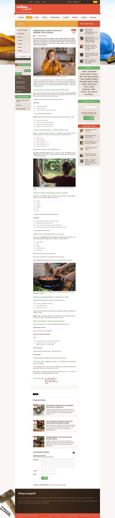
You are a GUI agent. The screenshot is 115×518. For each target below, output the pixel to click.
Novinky (95, 76)
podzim (88, 79)
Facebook (19, 2)
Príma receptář (24, 8)
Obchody (93, 17)
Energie (20, 40)
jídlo (81, 76)
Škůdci (90, 94)
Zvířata (44, 17)
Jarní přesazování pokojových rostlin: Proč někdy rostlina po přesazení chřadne (59, 422)
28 (18, 73)
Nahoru (95, 515)
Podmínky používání (85, 515)
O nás (43, 2)
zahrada (91, 87)
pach (55, 378)
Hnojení (94, 74)
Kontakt (37, 2)
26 (29, 70)
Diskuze (74, 17)
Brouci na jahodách (20, 108)
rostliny (90, 81)
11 (27, 64)
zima (52, 381)
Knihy (90, 76)
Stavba (20, 47)
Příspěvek (36, 459)
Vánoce (94, 84)
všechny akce (19, 91)
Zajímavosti (86, 89)
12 (29, 64)
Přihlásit (69, 2)
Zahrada (21, 17)
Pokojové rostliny (23, 30)
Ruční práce (21, 33)
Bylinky (84, 71)
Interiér (42, 378)
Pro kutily (83, 81)
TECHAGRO (18, 76)
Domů (30, 2)
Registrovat (76, 2)
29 (20, 73)
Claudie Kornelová (42, 35)
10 (25, 64)
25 (27, 70)
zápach (48, 381)
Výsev (86, 87)
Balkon (20, 50)
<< (16, 56)
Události (84, 17)
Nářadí (20, 44)
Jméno (35, 470)
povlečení (48, 380)
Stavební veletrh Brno (20, 81)
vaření (53, 380)
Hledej (95, 1)
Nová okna (18, 105)
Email (34, 474)
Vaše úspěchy (55, 17)
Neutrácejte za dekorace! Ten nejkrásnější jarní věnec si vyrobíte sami (59, 406)
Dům (29, 17)
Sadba (96, 81)
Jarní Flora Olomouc (20, 86)
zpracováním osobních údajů (89, 113)
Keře (85, 76)
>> (29, 56)
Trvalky (83, 84)
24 (25, 70)
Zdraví (93, 89)
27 (16, 73)
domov (51, 378)
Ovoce (83, 79)
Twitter (22, 2)
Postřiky (94, 79)
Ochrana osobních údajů (71, 515)
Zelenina (84, 92)
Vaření (36, 17)
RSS (17, 2)
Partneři (50, 515)
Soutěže (66, 17)
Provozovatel (58, 515)
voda (88, 84)
